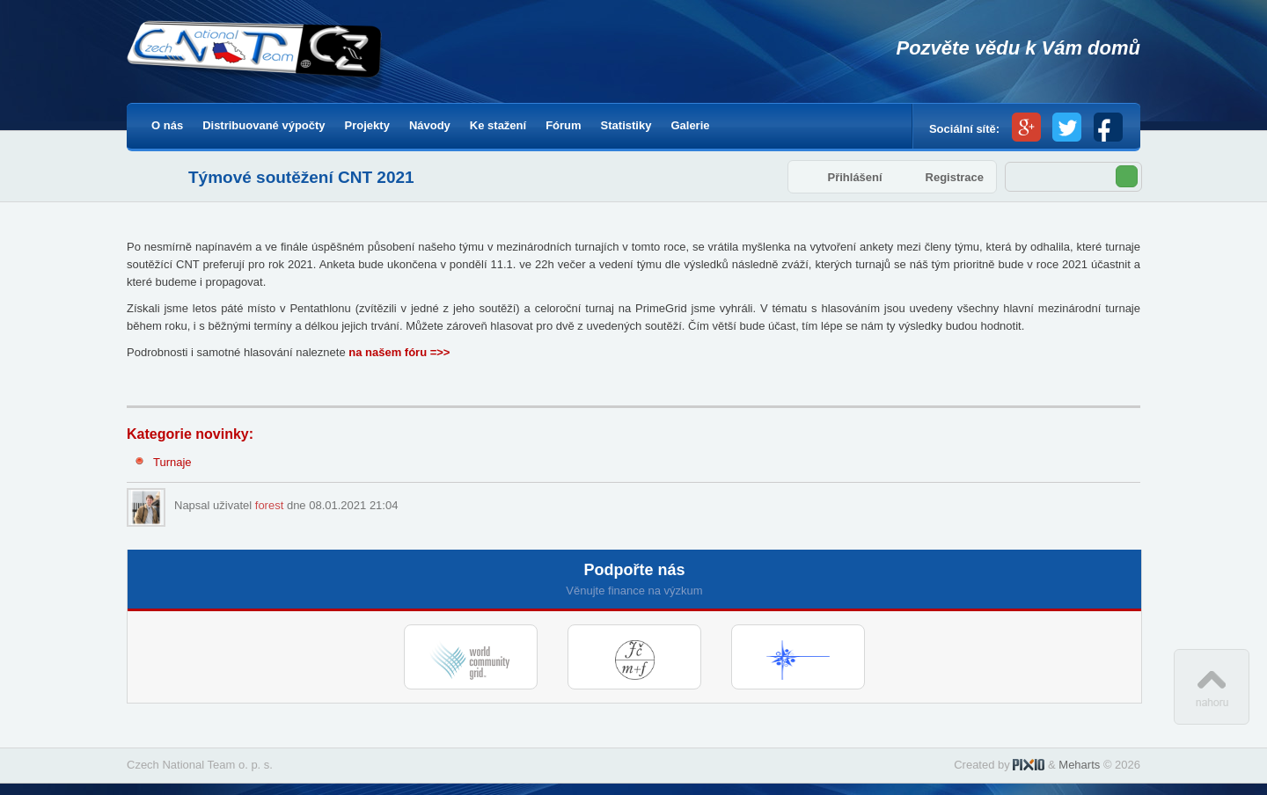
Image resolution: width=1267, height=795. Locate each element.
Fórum (563, 125)
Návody (429, 125)
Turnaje (172, 462)
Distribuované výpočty (263, 125)
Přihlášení (854, 177)
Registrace (955, 177)
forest (269, 505)
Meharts (1079, 764)
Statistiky (626, 125)
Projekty (367, 125)
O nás (167, 125)
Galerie (689, 125)
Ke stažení (498, 125)
